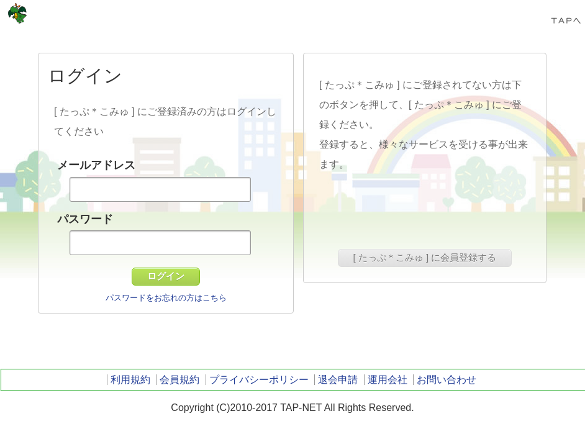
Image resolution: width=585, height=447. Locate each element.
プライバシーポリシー (259, 379)
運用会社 (387, 379)
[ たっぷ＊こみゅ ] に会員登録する (425, 257)
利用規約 (130, 379)
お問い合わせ (446, 379)
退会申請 (338, 379)
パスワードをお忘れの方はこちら (166, 297)
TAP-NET (17, 13)
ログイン (165, 276)
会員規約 (179, 379)
